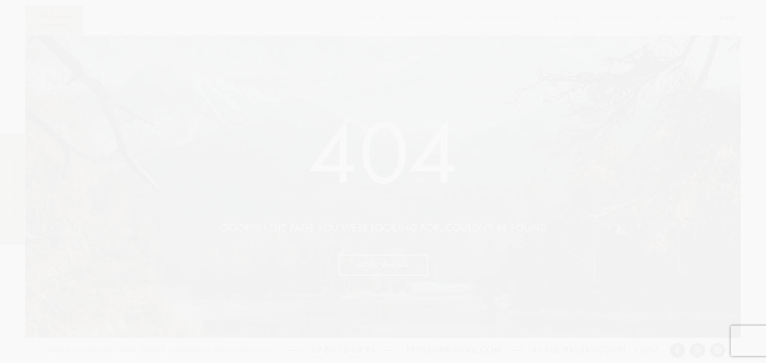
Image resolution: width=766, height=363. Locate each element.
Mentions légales (133, 350)
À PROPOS (424, 18)
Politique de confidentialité (219, 350)
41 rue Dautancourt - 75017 (596, 350)
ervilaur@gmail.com (454, 350)
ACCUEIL (372, 18)
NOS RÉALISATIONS (494, 18)
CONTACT (617, 18)
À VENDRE (564, 18)
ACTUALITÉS (674, 18)
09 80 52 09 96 (343, 350)
